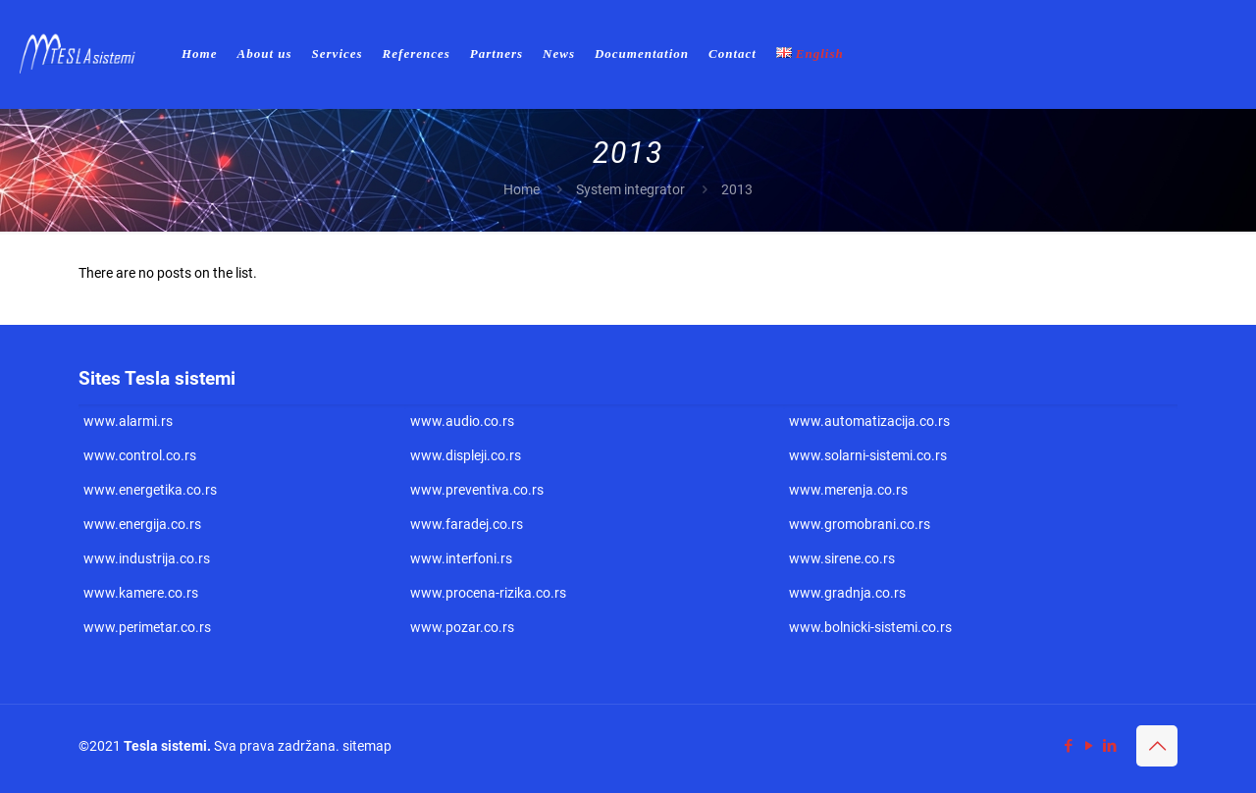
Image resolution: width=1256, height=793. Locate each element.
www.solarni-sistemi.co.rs (868, 455)
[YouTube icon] (1088, 746)
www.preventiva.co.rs (477, 490)
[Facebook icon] (1068, 746)
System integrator (630, 189)
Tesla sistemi (165, 746)
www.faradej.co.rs (466, 524)
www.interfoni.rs (461, 558)
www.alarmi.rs (128, 421)
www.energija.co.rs (142, 524)
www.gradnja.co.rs (847, 593)
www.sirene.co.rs (842, 558)
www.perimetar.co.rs (147, 627)
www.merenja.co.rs (848, 490)
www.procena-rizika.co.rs (488, 593)
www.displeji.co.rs (465, 455)
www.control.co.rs (139, 455)
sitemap (367, 746)
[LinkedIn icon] (1109, 746)
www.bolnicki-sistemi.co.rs (870, 627)
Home (521, 189)
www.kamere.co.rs (140, 593)
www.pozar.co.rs (462, 627)
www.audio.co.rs (462, 421)
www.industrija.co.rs (146, 558)
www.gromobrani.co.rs (859, 524)
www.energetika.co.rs (150, 490)
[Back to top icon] (1157, 746)
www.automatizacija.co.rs (869, 421)
